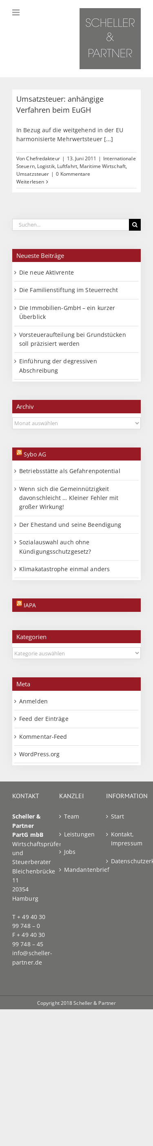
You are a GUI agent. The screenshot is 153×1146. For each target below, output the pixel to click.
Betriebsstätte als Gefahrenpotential (69, 471)
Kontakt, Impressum (124, 838)
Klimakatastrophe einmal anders (64, 569)
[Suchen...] (70, 225)
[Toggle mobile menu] (16, 12)
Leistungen (77, 834)
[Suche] (135, 225)
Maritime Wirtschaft (103, 166)
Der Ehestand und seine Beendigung (70, 524)
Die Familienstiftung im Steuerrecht (68, 290)
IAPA (30, 605)
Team (71, 816)
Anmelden (33, 701)
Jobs (69, 852)
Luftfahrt (67, 166)
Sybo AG (35, 454)
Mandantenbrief (77, 869)
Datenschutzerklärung (124, 861)
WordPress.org (39, 754)
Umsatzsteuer (32, 173)
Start (117, 816)
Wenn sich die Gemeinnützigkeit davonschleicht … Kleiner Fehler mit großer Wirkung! (69, 498)
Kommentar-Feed (43, 736)
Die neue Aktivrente (46, 272)
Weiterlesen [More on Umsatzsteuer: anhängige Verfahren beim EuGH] (30, 181)
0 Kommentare (73, 173)
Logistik (46, 166)
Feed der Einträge (44, 719)
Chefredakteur (43, 158)
